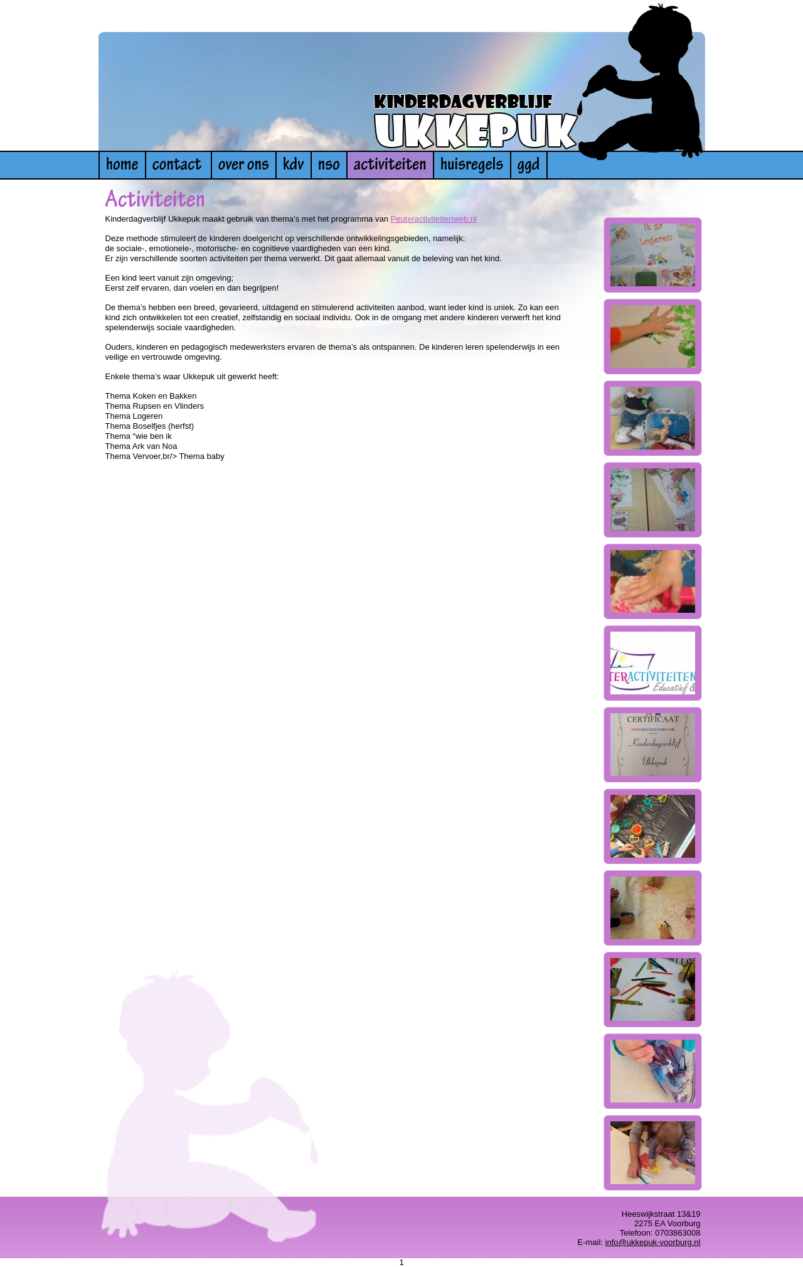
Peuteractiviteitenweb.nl (433, 219)
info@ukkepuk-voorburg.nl (653, 1242)
